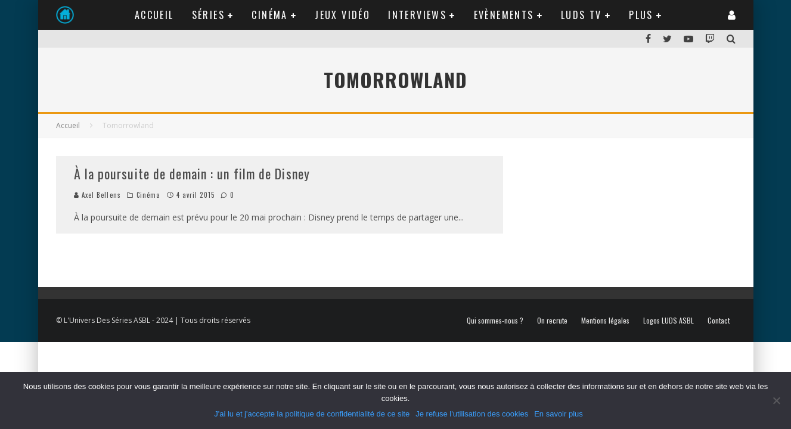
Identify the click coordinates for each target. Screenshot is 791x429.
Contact (719, 320)
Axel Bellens (97, 195)
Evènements (504, 15)
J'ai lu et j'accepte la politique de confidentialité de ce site (312, 413)
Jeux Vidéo (342, 15)
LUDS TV (581, 15)
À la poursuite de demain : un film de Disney (192, 173)
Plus (641, 15)
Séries (208, 15)
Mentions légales (605, 320)
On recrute (552, 320)
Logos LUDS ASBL (668, 320)
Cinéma (269, 15)
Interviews (417, 15)
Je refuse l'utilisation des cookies (471, 413)
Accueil (154, 15)
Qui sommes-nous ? (495, 320)
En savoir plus (558, 413)
